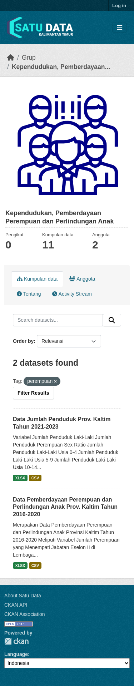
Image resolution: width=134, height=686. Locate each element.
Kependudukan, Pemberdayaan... (61, 66)
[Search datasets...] (58, 320)
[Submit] (112, 320)
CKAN (16, 641)
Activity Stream (71, 294)
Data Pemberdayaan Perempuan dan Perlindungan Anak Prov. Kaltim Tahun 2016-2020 (65, 507)
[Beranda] (10, 57)
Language (16, 654)
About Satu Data (22, 595)
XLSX (20, 478)
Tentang (29, 294)
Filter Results (33, 393)
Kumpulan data (37, 279)
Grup (29, 57)
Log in (119, 5)
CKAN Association (24, 614)
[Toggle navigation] (119, 28)
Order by (23, 341)
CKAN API (16, 605)
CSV (35, 478)
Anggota (82, 279)
